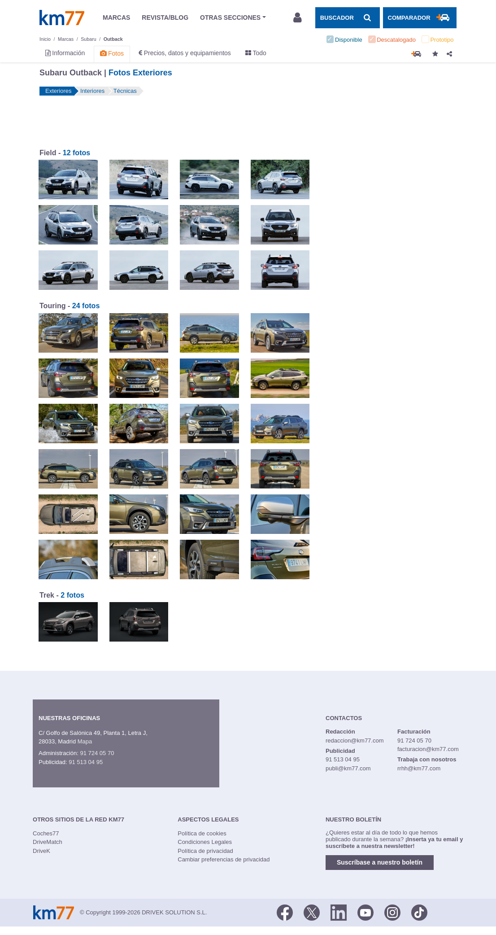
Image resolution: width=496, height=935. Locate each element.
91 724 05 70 (97, 753)
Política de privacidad (205, 851)
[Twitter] (312, 912)
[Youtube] (365, 912)
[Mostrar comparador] (420, 17)
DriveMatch (47, 842)
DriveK (41, 851)
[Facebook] (285, 912)
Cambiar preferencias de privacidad (224, 859)
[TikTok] (419, 912)
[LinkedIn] (339, 912)
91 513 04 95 (86, 762)
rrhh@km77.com (418, 768)
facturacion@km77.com (428, 749)
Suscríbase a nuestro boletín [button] (379, 862)
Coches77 (46, 833)
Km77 (62, 17)
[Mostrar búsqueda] (347, 17)
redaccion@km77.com (355, 740)
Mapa (85, 741)
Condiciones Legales (205, 842)
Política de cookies (202, 833)
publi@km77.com (348, 768)
